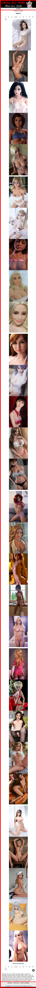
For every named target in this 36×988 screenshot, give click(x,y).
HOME (18, 8)
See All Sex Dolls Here (18, 963)
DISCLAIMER (24, 983)
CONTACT (16, 983)
